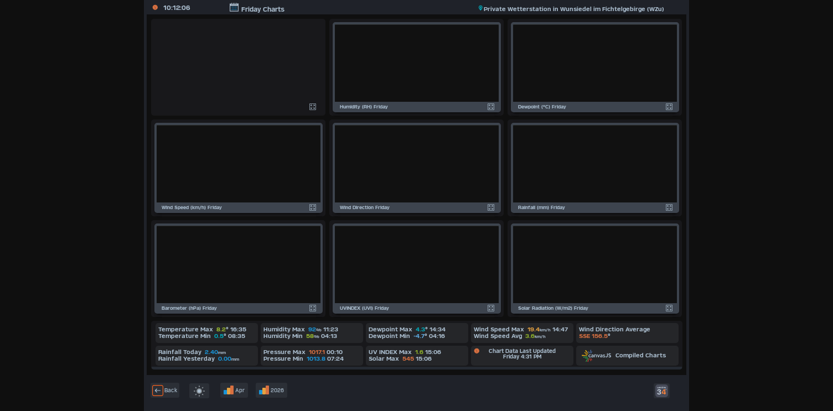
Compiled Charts (624, 355)
